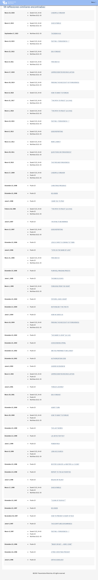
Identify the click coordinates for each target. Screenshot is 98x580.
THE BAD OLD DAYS (57, 278)
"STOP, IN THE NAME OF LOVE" (61, 250)
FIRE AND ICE (55, 62)
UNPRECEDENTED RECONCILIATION (62, 72)
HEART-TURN (55, 407)
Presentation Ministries (12, 2)
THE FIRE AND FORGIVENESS (60, 162)
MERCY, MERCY (56, 142)
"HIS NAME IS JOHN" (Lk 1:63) (61, 335)
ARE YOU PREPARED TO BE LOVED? (62, 351)
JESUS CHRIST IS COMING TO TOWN (62, 242)
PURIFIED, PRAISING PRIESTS (60, 271)
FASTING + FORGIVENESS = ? (60, 41)
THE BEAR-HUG (56, 33)
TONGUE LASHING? (57, 387)
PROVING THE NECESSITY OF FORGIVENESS (65, 82)
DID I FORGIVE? (56, 51)
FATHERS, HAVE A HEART (59, 299)
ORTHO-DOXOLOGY (57, 560)
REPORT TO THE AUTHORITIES (61, 472)
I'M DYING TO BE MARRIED (59, 222)
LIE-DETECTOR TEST (57, 436)
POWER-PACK (55, 444)
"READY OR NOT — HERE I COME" (61, 544)
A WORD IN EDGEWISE (58, 366)
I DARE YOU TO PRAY (57, 201)
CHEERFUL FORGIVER (58, 13)
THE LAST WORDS (57, 428)
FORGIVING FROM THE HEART (60, 286)
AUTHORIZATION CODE (58, 358)
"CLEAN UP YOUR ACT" (58, 500)
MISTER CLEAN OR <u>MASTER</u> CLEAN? (65, 464)
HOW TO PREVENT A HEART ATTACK (62, 516)
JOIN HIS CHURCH (57, 451)
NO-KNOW (54, 193)
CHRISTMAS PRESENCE (58, 186)
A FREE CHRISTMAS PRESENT (60, 552)
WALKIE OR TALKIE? (57, 480)
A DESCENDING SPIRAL (58, 343)
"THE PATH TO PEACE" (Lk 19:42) (61, 100)
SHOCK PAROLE (56, 23)
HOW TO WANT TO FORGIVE (60, 93)
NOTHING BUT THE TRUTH (59, 307)
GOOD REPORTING (57, 131)
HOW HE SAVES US (57, 315)
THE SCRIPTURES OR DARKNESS (61, 524)
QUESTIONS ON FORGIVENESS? (61, 152)
